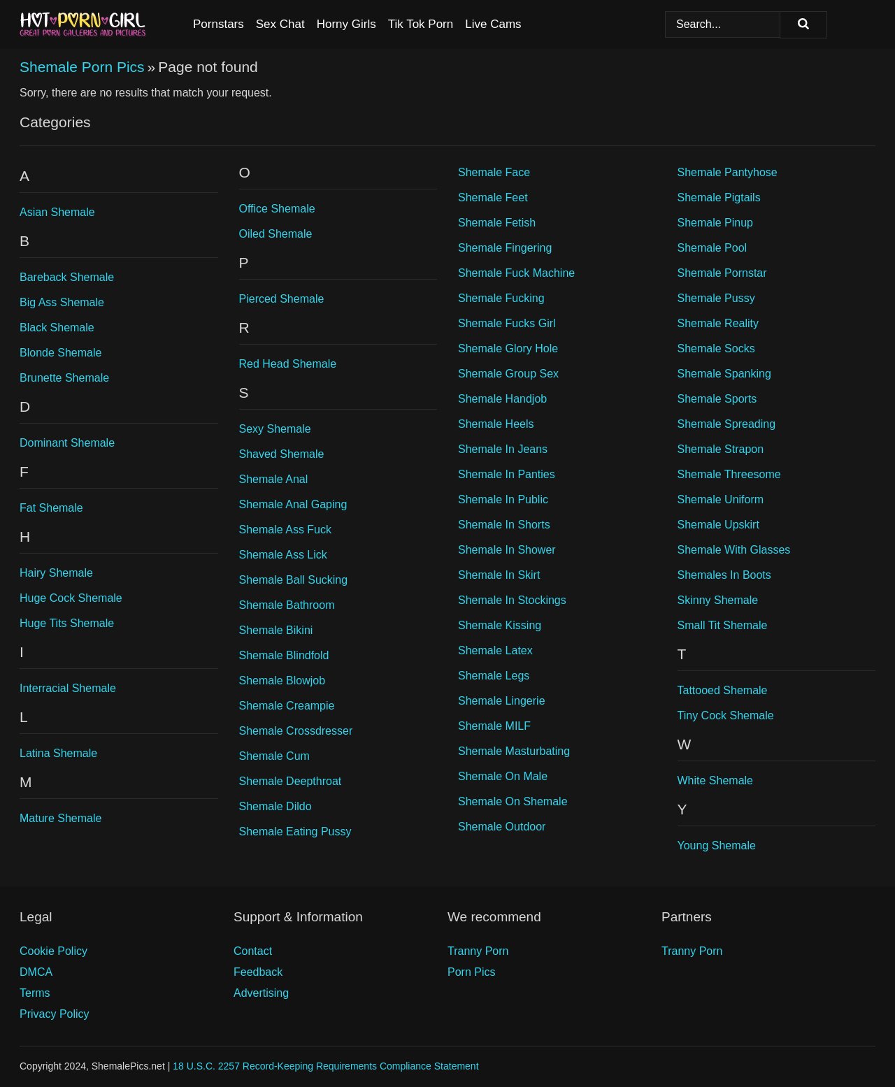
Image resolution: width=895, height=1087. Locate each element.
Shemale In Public (503, 499)
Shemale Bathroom (287, 605)
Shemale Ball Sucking (293, 580)
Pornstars (218, 24)
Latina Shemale (58, 753)
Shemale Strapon (721, 449)
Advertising (261, 993)
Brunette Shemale (64, 378)
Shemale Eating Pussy (295, 831)
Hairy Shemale (56, 573)
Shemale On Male (502, 776)
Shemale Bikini (276, 630)
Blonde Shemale (60, 353)
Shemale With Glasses (734, 550)
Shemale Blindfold (284, 655)
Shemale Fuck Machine (516, 273)
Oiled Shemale (276, 234)
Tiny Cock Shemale (726, 715)
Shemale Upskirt (718, 525)
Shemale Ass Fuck (285, 529)
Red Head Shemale (288, 364)
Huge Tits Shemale (67, 623)
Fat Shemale (51, 508)
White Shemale (716, 780)
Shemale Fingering (505, 248)
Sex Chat (280, 24)
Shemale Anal (273, 479)
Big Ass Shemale (62, 302)
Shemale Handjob (502, 399)
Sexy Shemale (275, 429)
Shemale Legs (493, 676)
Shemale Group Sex (508, 374)
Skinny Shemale (718, 600)
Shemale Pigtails (719, 197)
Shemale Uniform (721, 499)
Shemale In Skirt (499, 575)
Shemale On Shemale (513, 801)
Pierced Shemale (281, 299)
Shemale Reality (718, 323)
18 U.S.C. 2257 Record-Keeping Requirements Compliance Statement (325, 1066)
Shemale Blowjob (282, 680)
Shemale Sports (717, 399)
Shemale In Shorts (504, 525)
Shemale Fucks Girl (507, 323)
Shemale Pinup (716, 223)
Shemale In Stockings (512, 600)
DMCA (36, 972)
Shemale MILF (494, 726)
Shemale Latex (495, 650)
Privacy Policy (55, 1014)
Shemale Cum (274, 756)
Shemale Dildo (275, 806)
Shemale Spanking (724, 374)
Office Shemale (277, 209)
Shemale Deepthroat (290, 781)
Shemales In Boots (724, 575)
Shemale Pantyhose (728, 172)
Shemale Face (494, 172)
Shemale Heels (496, 424)
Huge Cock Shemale (71, 598)
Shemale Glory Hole (508, 348)
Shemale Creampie (287, 706)
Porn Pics (471, 972)
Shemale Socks (716, 348)
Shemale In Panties (506, 474)
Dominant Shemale (67, 443)
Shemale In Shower (507, 550)
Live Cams (493, 24)
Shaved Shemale (281, 454)
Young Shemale (717, 845)
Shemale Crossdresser (296, 731)
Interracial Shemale (68, 688)
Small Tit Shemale (723, 625)
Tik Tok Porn (421, 24)
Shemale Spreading (727, 424)
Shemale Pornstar (722, 273)
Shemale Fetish (497, 223)
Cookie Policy (53, 951)
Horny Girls (346, 24)
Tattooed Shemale (723, 690)
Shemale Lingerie (501, 701)
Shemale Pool (712, 248)
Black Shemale (57, 327)
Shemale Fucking (501, 298)
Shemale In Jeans (502, 449)
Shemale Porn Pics (82, 67)
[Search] (803, 24)
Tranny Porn (478, 951)
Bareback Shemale (67, 277)
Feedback (258, 972)
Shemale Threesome (729, 474)
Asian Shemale (57, 212)
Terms (35, 993)
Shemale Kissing (499, 625)
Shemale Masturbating (514, 751)
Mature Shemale (60, 818)
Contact (253, 951)
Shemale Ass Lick (283, 555)
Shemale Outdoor (501, 827)
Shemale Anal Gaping (293, 504)
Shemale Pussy (716, 298)
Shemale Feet (493, 197)
